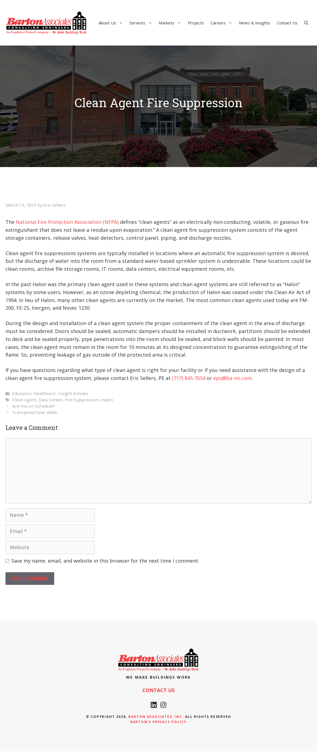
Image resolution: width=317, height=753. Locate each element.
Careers (223, 23)
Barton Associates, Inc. (156, 718)
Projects (196, 23)
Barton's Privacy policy (158, 723)
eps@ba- (223, 378)
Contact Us (287, 23)
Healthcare (45, 393)
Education (21, 393)
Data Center (51, 399)
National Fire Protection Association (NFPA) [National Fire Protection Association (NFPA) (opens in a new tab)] (67, 222)
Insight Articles (73, 393)
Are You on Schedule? (33, 406)
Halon (107, 399)
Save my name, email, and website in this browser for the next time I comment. (105, 560)
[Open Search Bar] (306, 23)
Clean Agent (24, 399)
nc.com (243, 378)
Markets (172, 23)
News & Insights (254, 23)
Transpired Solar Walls (34, 412)
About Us (112, 23)
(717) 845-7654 (188, 378)
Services (142, 23)
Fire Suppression (82, 399)
